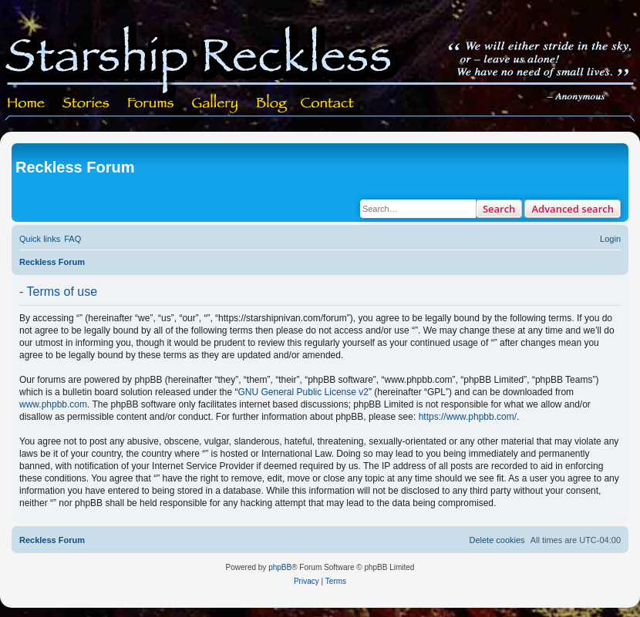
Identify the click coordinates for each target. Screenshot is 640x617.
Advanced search (572, 209)
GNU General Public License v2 (303, 392)
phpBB (279, 567)
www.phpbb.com (53, 404)
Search (499, 209)
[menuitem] (72, 239)
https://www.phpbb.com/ (468, 416)
